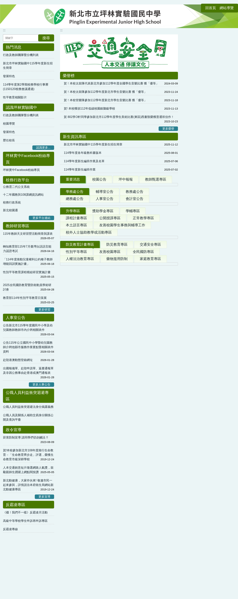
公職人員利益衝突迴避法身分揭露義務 (28, 406)
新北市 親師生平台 (196, 157)
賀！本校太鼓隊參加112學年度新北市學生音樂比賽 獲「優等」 (105, 91)
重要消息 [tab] (73, 179)
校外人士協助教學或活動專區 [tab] (89, 327)
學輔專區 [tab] (133, 306)
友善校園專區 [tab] (109, 391)
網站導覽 (209, 5)
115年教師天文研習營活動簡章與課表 (28, 233)
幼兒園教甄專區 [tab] (202, 85)
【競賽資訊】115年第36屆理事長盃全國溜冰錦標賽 (98, 482)
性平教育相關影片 (15, 97)
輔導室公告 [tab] (104, 242)
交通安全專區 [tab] (150, 384)
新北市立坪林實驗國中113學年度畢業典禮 (93, 215)
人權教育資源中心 (196, 284)
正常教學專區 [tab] (143, 313)
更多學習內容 (222, 173)
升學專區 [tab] (73, 306)
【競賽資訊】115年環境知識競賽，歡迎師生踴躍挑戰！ (102, 278)
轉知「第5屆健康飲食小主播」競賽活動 (92, 260)
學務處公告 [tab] (74, 242)
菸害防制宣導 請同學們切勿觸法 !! (25, 437)
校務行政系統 (12, 202)
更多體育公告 (165, 497)
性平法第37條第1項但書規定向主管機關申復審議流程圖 (209, 191)
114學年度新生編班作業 (80, 169)
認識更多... (43, 147)
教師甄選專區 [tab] (155, 179)
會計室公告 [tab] (134, 249)
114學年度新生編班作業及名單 (84, 161)
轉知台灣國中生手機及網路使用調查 (89, 288)
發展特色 (9, 76)
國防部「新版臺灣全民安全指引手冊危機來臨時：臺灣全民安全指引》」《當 (116, 408)
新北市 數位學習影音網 (199, 165)
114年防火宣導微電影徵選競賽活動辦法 (92, 445)
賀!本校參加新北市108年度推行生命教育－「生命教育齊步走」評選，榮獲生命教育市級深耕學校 (28, 455)
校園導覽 (9, 123)
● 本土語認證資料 (136, 538)
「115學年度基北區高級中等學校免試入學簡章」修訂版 (102, 356)
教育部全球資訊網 (196, 292)
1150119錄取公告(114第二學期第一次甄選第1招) (98, 206)
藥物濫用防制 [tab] (117, 398)
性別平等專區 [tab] (76, 391)
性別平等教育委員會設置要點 (203, 240)
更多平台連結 (41, 217)
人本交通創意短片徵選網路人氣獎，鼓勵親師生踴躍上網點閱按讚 (28, 470)
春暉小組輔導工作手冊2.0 (201, 301)
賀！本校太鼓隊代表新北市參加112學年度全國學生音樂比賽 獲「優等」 (111, 83)
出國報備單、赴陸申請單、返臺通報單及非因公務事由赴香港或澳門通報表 (28, 370)
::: (182, 5)
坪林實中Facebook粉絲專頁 (21, 169)
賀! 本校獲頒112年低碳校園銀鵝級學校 (89, 108)
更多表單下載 (222, 251)
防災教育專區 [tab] (117, 384)
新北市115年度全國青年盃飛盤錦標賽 (88, 473)
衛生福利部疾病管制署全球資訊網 (206, 276)
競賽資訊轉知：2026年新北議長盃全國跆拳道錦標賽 (98, 465)
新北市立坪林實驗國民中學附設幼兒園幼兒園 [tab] (209, 74)
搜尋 (46, 38)
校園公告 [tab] (99, 179)
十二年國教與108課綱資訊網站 (23, 194)
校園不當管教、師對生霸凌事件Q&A (208, 214)
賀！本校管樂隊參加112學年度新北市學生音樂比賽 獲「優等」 (105, 100)
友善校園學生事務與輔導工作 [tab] (122, 320)
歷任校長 (9, 140)
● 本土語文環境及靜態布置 (142, 521)
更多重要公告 (163, 232)
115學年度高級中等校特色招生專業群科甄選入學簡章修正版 (105, 337)
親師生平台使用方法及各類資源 (205, 119)
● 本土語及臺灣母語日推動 (82, 513)
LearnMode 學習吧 (196, 140)
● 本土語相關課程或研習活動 (144, 530)
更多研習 (44, 309)
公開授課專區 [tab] (109, 313)
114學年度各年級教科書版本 (83, 152)
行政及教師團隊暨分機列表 (21, 55)
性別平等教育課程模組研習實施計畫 (27, 272)
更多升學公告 (163, 373)
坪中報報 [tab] (126, 179)
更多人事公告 (41, 384)
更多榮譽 (168, 128)
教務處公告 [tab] (134, 242)
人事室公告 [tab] (104, 249)
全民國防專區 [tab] (143, 391)
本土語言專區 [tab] (76, 320)
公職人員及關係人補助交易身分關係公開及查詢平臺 (28, 417)
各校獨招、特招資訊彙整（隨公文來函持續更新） (98, 347)
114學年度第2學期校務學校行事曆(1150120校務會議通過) (25, 87)
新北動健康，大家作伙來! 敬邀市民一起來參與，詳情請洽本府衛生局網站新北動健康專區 (28, 485)
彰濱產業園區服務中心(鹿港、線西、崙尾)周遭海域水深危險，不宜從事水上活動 (119, 431)
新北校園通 (10, 210)
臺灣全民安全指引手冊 (199, 267)
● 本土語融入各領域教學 (81, 521)
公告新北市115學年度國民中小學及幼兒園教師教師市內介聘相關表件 (28, 327)
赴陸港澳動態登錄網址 (18, 360)
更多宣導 (44, 496)
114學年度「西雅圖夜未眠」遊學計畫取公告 (95, 197)
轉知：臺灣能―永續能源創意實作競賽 (91, 269)
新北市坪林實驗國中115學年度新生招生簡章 (28, 65)
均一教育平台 (193, 149)
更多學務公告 (163, 296)
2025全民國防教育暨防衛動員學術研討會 (27, 287)
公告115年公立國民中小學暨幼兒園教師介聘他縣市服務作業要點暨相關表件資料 (28, 347)
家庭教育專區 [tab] (150, 398)
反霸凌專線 (10, 529)
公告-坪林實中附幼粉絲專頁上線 (207, 95)
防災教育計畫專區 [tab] (80, 384)
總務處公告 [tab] (74, 249)
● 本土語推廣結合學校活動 (142, 513)
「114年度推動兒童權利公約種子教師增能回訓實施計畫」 (28, 261)
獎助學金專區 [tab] (102, 306)
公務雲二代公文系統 (16, 186)
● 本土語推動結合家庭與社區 (84, 530)
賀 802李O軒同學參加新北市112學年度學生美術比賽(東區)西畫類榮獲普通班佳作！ (119, 116)
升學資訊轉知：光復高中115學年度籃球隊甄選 (94, 490)
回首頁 (193, 5)
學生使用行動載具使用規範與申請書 (207, 227)
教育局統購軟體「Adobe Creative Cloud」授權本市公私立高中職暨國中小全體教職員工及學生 (208, 58)
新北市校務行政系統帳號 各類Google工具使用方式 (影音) (208, 130)
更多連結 (225, 308)
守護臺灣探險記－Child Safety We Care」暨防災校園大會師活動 (109, 422)
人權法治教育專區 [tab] (80, 398)
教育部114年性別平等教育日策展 (25, 297)
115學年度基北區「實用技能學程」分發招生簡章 (98, 365)
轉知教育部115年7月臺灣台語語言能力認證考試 (27, 249)
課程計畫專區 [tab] (76, 313)
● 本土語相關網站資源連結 (82, 538)
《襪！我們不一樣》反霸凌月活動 (25, 512)
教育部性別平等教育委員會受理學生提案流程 (209, 204)
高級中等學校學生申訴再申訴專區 (25, 520)
